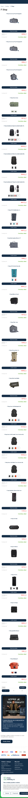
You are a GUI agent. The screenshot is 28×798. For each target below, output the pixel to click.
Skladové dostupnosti (6, 768)
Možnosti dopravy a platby (5, 766)
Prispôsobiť (15, 793)
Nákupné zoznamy (19, 765)
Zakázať (7, 793)
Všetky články (6, 741)
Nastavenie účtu (18, 769)
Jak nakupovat (4, 763)
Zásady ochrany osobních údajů (7, 773)
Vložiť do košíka (13, 31)
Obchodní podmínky (6, 770)
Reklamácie (17, 767)
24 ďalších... (22, 687)
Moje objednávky (19, 763)
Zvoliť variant (14, 115)
